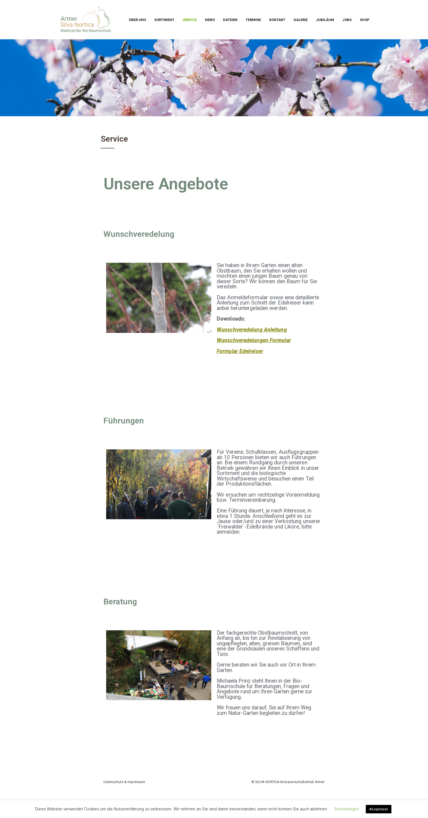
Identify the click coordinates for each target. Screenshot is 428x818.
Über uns (137, 20)
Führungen (123, 420)
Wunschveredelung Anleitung (252, 330)
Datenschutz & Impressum (124, 782)
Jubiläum (325, 20)
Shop (365, 20)
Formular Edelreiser (240, 351)
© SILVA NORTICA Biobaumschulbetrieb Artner (288, 782)
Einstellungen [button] (347, 809)
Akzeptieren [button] (378, 809)
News (210, 20)
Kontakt (277, 20)
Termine (253, 20)
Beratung (120, 601)
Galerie (300, 20)
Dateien (230, 20)
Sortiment (164, 20)
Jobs (347, 20)
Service (190, 20)
